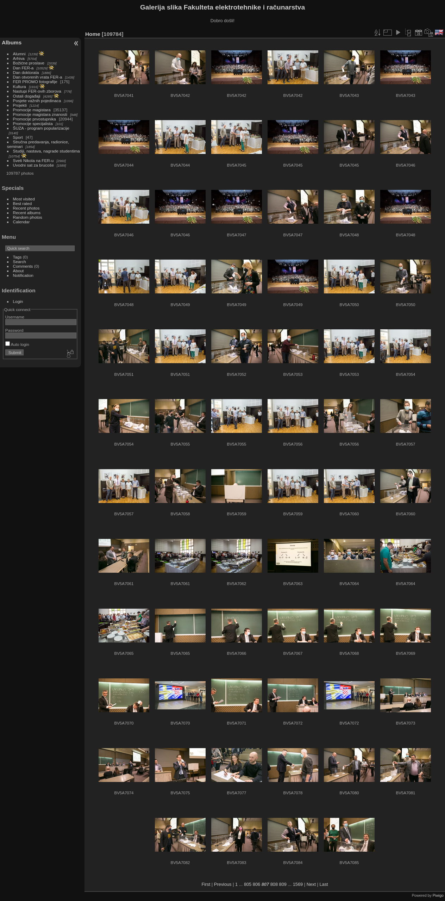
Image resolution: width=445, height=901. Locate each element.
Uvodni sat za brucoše (33, 165)
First (205, 884)
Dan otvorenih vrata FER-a (37, 77)
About (18, 270)
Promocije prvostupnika (34, 119)
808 (274, 884)
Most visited (24, 199)
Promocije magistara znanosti (40, 114)
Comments (23, 266)
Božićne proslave (29, 63)
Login (18, 301)
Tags (17, 257)
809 (283, 884)
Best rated (22, 203)
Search (19, 261)
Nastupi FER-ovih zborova (37, 91)
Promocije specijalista (33, 123)
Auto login (17, 344)
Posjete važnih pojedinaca (37, 100)
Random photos (27, 217)
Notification (23, 275)
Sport (18, 137)
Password (14, 330)
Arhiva (19, 58)
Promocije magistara (32, 109)
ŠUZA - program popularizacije (41, 128)
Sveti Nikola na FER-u (33, 160)
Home (92, 34)
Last (323, 884)
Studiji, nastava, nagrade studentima (46, 151)
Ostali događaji (26, 96)
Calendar (21, 221)
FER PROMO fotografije (35, 81)
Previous (223, 884)
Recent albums (26, 212)
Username (14, 317)
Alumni (19, 53)
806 (256, 884)
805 (247, 884)
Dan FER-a (23, 68)
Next (311, 884)
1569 (298, 884)
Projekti (20, 105)
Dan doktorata (26, 72)
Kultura (19, 86)
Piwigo (438, 895)
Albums (11, 42)
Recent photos (26, 208)
